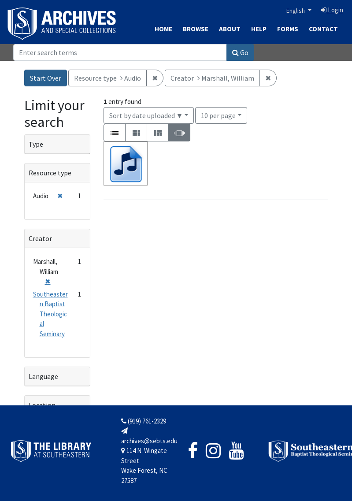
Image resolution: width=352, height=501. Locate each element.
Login (332, 10)
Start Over (45, 78)
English (296, 11)
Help (259, 29)
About (230, 29)
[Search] (120, 52)
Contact (323, 29)
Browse (195, 29)
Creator (40, 238)
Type (36, 144)
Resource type (50, 172)
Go (240, 52)
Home (163, 29)
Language (43, 376)
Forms (287, 29)
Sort (146, 115)
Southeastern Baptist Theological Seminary (50, 314)
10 (218, 115)
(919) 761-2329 (143, 421)
